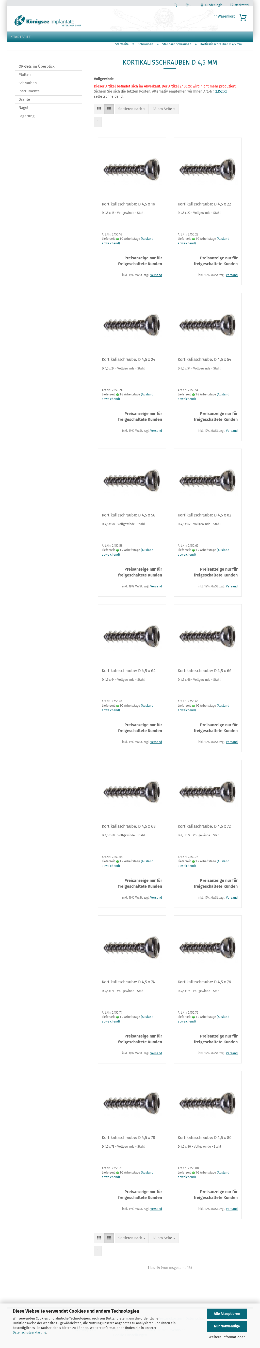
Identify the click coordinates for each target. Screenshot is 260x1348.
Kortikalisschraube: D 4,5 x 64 (129, 674)
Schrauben (28, 86)
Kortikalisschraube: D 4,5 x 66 (205, 674)
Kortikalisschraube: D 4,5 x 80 (205, 1141)
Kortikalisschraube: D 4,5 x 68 (129, 830)
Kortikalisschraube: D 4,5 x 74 (128, 985)
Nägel (23, 111)
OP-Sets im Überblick (37, 70)
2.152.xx (220, 95)
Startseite (21, 37)
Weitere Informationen (227, 1337)
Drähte (24, 103)
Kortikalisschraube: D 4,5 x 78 (128, 1141)
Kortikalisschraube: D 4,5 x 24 (128, 363)
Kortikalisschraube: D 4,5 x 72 (204, 830)
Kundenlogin (211, 5)
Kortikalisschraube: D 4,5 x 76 (204, 985)
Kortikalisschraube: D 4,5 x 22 (204, 207)
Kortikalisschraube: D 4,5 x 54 (204, 363)
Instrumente (29, 95)
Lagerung (27, 119)
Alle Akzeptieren (227, 1314)
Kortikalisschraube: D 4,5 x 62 (204, 518)
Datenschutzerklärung (29, 1332)
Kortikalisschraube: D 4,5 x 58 (128, 518)
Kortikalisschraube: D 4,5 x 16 (128, 207)
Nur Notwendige (227, 1326)
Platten (25, 78)
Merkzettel (239, 5)
